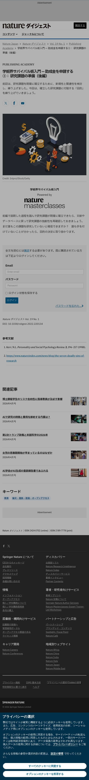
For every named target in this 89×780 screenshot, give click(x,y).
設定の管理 (57, 753)
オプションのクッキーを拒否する (45, 774)
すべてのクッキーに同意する (45, 766)
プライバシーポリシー (65, 744)
